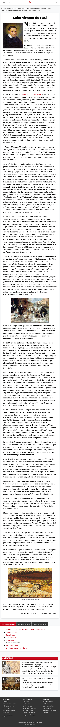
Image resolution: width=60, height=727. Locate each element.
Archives (5, 701)
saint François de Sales (31, 95)
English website (27, 706)
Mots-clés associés (23, 624)
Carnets (45, 712)
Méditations (46, 704)
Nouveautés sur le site (9, 704)
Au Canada (26, 704)
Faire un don (6, 712)
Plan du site (6, 708)
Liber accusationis (48, 706)
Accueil (3, 8)
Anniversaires (47, 708)
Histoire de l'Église (46, 8)
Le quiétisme (10, 640)
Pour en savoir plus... (39, 624)
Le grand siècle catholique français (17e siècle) (14, 10)
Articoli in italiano (28, 710)
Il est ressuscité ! (48, 701)
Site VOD (26, 701)
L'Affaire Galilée (11, 632)
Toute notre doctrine (11, 8)
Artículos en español (29, 712)
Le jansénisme (11, 637)
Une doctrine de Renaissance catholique (29, 8)
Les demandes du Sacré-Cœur (16, 648)
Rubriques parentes (8, 624)
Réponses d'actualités (50, 710)
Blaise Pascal (10, 635)
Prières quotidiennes (9, 706)
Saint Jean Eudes (12, 645)
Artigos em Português (29, 715)
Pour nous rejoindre (9, 710)
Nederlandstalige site (29, 708)
